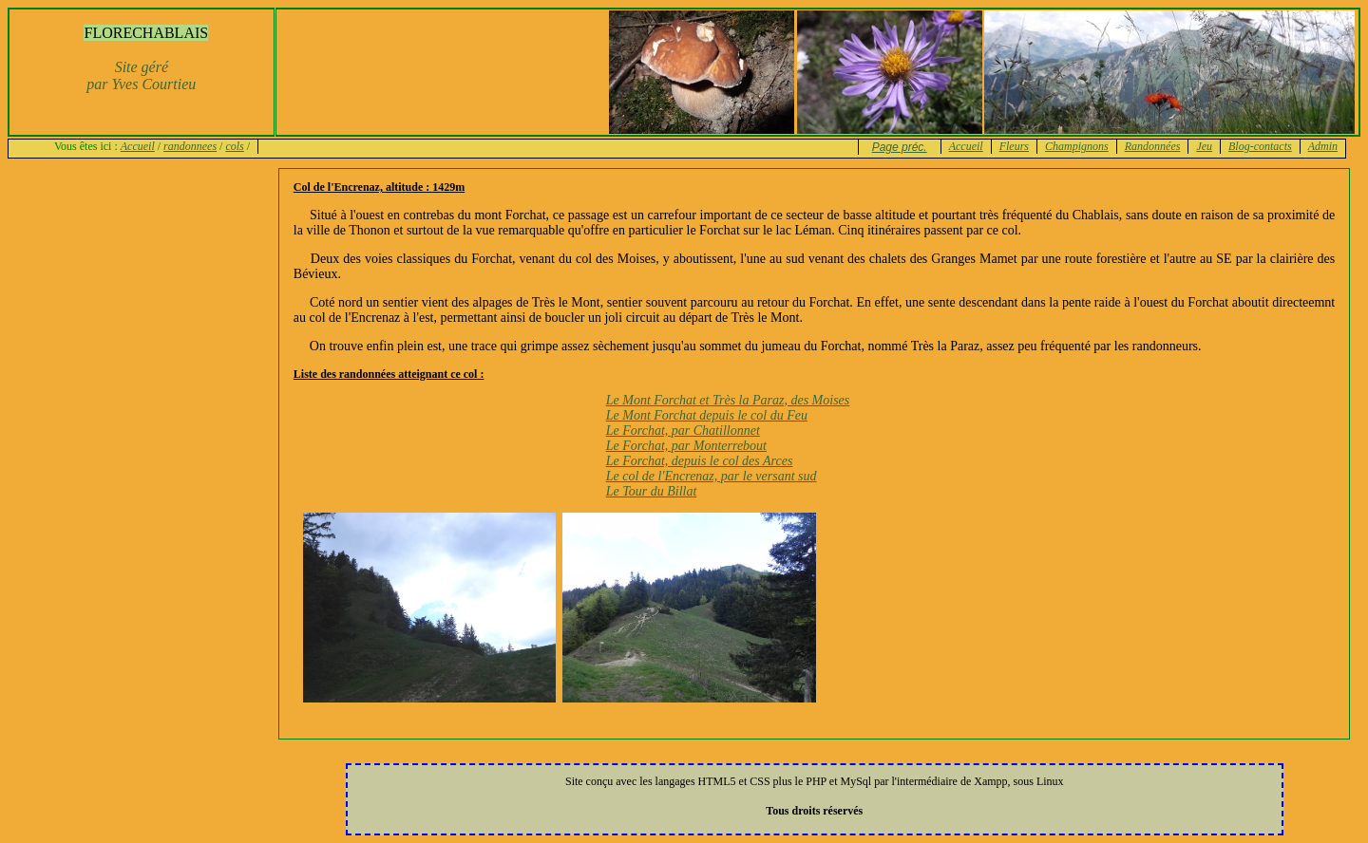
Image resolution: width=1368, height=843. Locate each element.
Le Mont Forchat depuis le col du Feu (707, 415)
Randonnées (1153, 146)
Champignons (1077, 146)
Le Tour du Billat (651, 491)
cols (234, 146)
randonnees (190, 146)
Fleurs (1014, 146)
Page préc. (899, 147)
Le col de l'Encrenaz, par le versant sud (711, 476)
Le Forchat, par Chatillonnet (683, 430)
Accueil (138, 146)
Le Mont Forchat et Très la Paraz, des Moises (728, 400)
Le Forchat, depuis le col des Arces (699, 461)
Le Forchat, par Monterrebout (686, 446)
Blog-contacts (1260, 146)
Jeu (1204, 146)
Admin (1323, 146)
